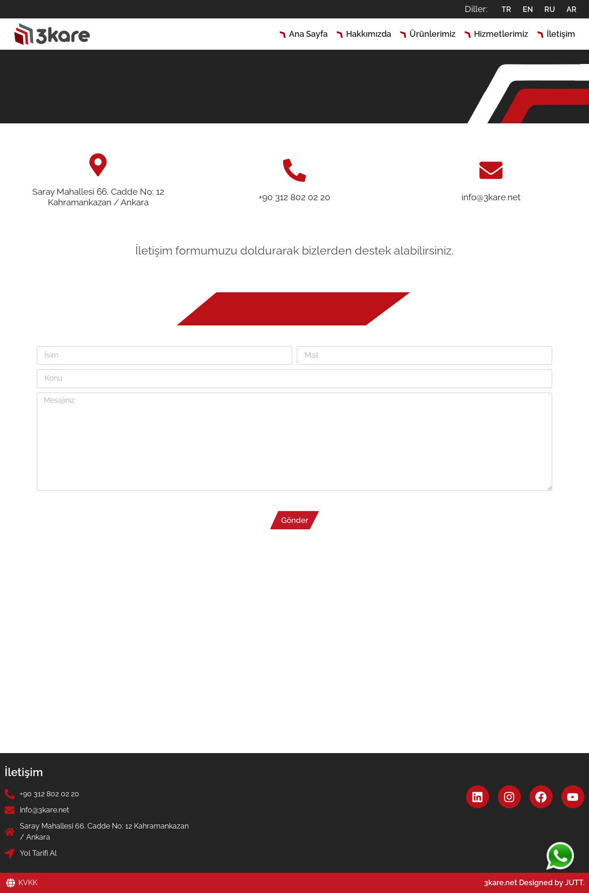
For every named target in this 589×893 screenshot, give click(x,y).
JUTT (574, 882)
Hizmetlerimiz (501, 34)
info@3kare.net (491, 197)
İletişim (561, 34)
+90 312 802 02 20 (294, 197)
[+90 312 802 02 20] (294, 170)
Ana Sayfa (308, 34)
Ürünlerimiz (433, 34)
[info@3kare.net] (490, 170)
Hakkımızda (368, 34)
